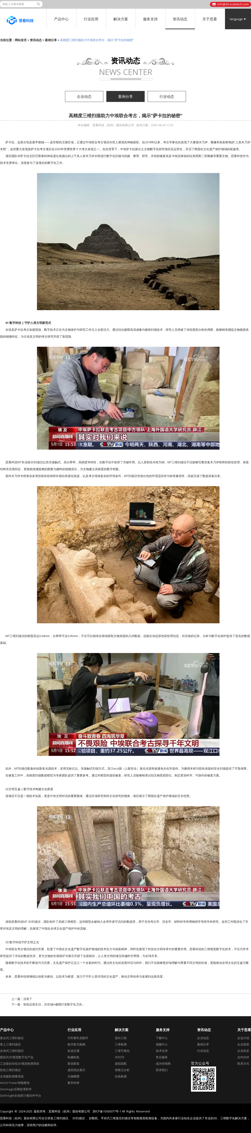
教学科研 (73, 1083)
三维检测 (121, 1044)
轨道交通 (73, 1051)
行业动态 (166, 96)
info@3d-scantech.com (233, 4)
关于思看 (209, 18)
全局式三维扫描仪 (12, 1051)
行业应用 (91, 18)
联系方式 (243, 1063)
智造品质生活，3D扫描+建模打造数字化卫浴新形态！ (58, 1004)
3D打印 (119, 1057)
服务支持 (150, 18)
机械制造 (73, 1057)
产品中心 (61, 18)
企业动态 (84, 96)
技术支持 (162, 1051)
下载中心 (162, 1038)
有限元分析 (122, 1070)
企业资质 (243, 1044)
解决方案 (120, 18)
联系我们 (162, 1070)
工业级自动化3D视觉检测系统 (19, 1063)
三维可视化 (122, 1051)
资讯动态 (180, 18)
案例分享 (51, 40)
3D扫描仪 (78, 1118)
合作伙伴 (243, 1057)
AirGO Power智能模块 (15, 1083)
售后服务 (162, 1057)
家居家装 (73, 1063)
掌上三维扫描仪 (10, 1044)
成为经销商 (163, 1063)
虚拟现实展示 (76, 1070)
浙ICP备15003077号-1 (107, 1111)
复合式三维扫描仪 (12, 1038)
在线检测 (121, 1076)
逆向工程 (121, 1038)
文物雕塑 (73, 1076)
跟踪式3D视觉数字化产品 (16, 1057)
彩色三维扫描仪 (10, 1070)
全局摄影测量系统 (12, 1076)
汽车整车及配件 (78, 1038)
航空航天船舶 (76, 1044)
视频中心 (162, 1044)
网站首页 (21, 40)
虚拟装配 (121, 1063)
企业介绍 (243, 1038)
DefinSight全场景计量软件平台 (20, 1095)
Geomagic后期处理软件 (16, 1089)
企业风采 (243, 1051)
